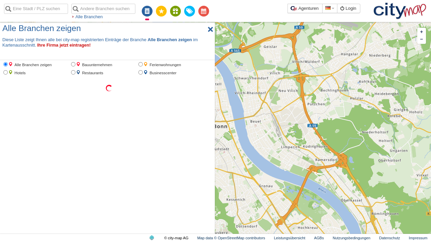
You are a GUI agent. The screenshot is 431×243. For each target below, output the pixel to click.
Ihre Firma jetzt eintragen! (64, 45)
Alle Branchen (89, 16)
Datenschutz (389, 238)
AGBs (319, 238)
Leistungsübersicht (289, 238)
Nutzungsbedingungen (351, 238)
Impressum (418, 238)
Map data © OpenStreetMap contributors (231, 238)
